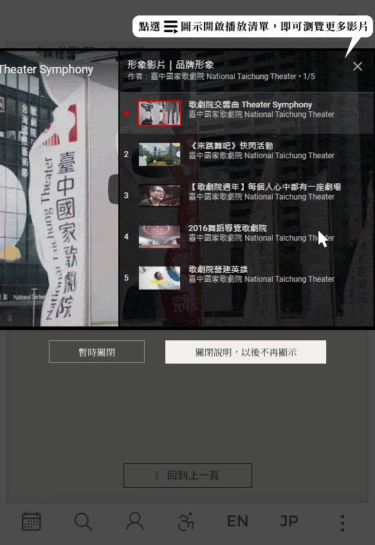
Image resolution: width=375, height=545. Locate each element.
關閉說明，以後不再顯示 (246, 351)
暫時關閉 (97, 351)
